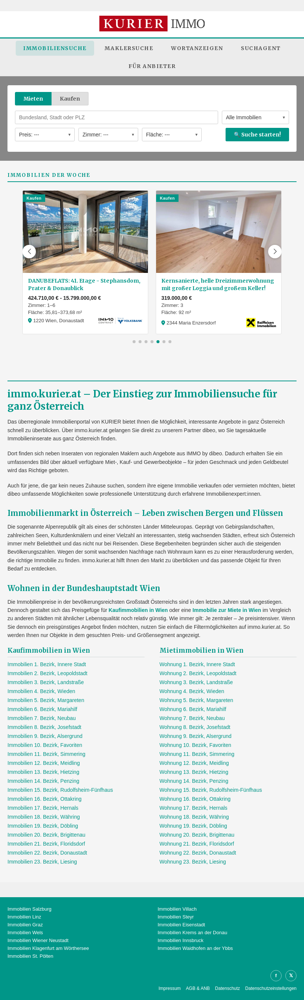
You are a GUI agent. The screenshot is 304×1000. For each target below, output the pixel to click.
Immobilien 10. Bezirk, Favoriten (44, 745)
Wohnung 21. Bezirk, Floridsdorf (196, 844)
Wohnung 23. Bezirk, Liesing (192, 862)
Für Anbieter (152, 66)
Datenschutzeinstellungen (271, 988)
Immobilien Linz (24, 917)
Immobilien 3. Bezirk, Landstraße (45, 682)
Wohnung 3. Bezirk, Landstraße (196, 682)
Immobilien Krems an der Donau (192, 932)
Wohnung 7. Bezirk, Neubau (192, 718)
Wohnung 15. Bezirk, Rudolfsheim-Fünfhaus (210, 790)
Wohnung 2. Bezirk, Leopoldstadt (197, 673)
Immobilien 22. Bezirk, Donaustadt (47, 853)
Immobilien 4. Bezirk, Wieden (41, 691)
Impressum (169, 988)
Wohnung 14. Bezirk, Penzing (193, 781)
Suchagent (261, 48)
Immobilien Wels (25, 932)
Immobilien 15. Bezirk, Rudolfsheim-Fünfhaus (60, 790)
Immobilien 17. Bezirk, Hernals (42, 808)
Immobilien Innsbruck (181, 940)
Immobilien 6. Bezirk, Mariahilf (42, 709)
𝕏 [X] (291, 975)
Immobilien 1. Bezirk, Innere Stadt (46, 664)
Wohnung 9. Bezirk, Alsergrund (195, 736)
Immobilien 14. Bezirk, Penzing (43, 781)
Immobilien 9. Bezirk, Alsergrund (45, 736)
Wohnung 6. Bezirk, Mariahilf (192, 709)
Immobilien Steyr (176, 917)
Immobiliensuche (55, 48)
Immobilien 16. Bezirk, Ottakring (44, 799)
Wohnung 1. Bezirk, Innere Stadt (197, 664)
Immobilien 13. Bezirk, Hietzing (43, 772)
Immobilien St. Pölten (30, 956)
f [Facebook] (276, 975)
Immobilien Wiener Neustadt (37, 940)
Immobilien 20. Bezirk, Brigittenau (46, 835)
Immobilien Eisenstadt (181, 924)
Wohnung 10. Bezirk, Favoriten (195, 745)
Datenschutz (227, 988)
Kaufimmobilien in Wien (138, 610)
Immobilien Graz (25, 924)
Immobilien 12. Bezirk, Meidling (43, 763)
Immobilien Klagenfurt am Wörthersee (48, 948)
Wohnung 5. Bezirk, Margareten (196, 700)
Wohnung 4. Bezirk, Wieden (191, 691)
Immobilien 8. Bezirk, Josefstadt (44, 727)
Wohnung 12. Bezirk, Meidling (194, 763)
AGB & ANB (198, 988)
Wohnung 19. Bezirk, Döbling (193, 826)
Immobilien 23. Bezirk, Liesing (42, 862)
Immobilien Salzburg (29, 909)
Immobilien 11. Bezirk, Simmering (46, 754)
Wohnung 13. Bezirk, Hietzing (193, 772)
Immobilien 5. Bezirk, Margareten (45, 700)
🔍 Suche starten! (257, 134)
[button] (29, 251)
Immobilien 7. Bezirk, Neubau (41, 718)
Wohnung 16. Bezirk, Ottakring (194, 799)
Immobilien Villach (177, 909)
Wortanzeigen (197, 48)
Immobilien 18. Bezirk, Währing (43, 817)
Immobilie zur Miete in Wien (227, 610)
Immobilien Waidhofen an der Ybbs (195, 948)
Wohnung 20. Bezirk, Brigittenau (197, 835)
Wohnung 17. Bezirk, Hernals (193, 808)
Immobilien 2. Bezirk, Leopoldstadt (47, 673)
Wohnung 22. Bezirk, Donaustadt (197, 853)
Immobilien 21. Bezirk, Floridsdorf (46, 844)
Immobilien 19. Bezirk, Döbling (42, 826)
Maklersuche (129, 48)
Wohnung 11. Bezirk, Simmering (197, 754)
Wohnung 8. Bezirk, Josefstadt (194, 727)
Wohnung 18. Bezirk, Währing (194, 817)
